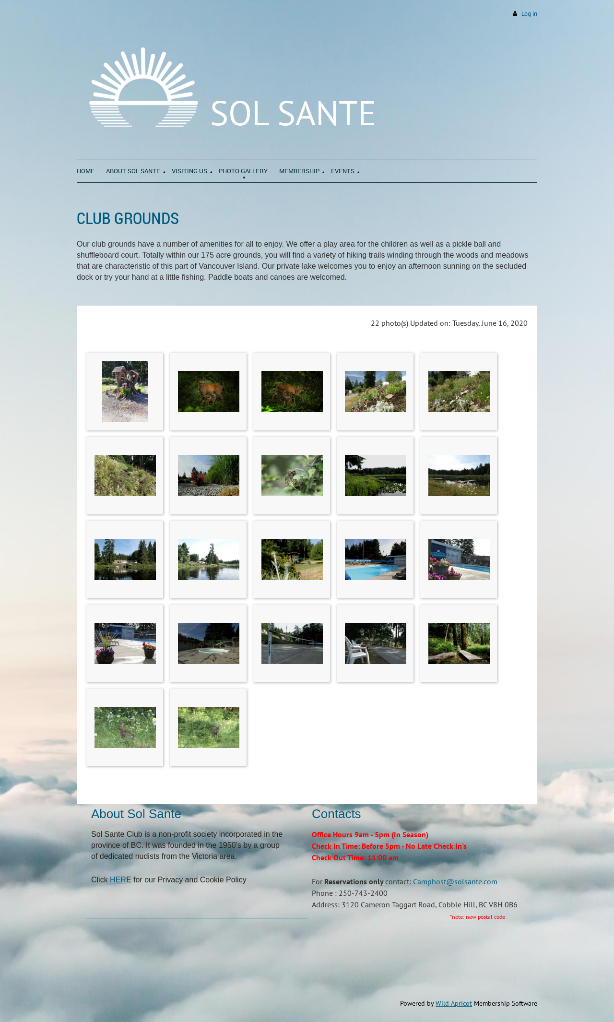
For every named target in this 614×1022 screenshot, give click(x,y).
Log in (529, 14)
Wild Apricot (454, 1003)
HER (118, 880)
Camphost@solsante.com (455, 881)
